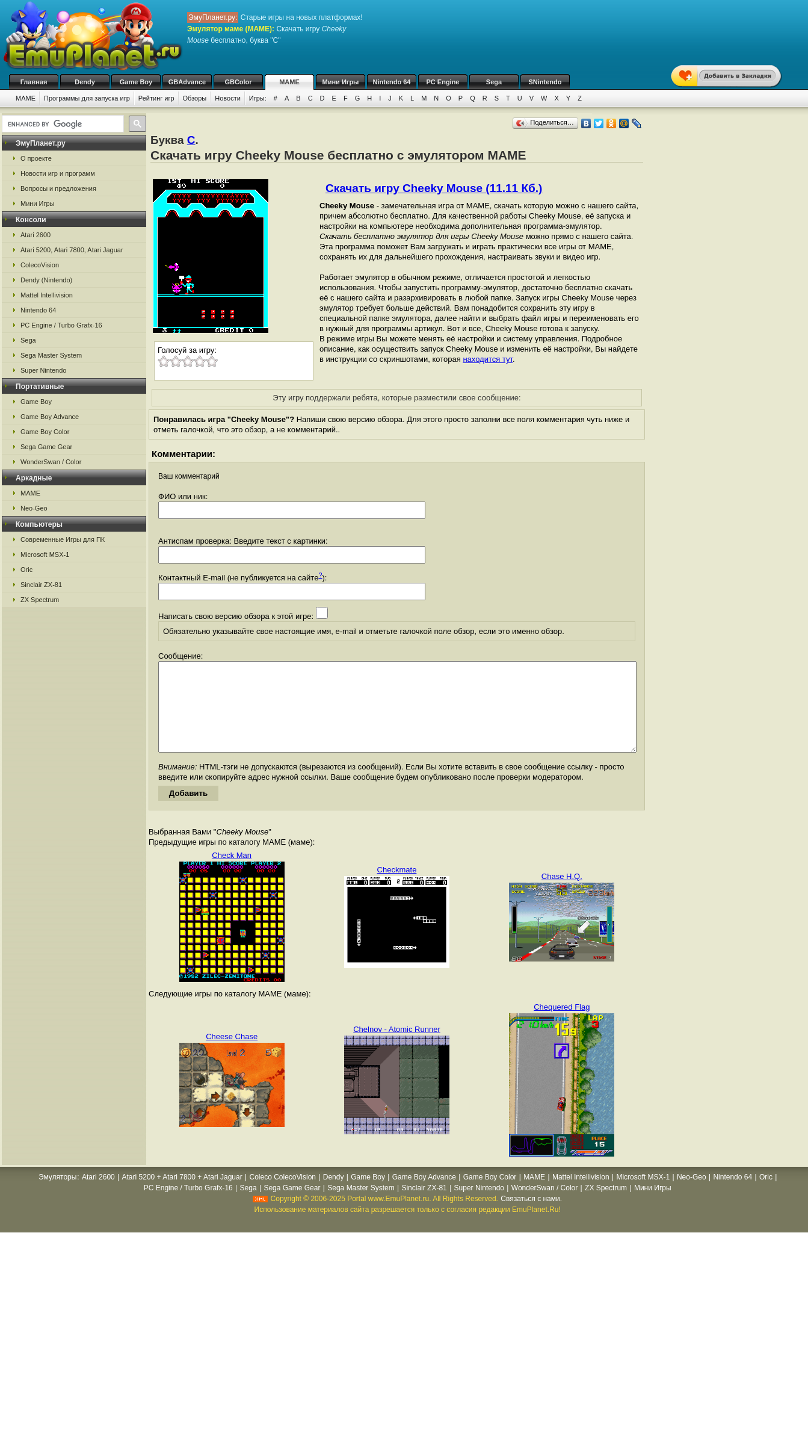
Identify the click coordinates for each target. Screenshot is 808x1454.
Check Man (231, 873)
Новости (228, 98)
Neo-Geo (34, 508)
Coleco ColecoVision (282, 1195)
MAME (289, 81)
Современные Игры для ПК (62, 539)
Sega (494, 81)
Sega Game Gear (46, 446)
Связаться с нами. (531, 1217)
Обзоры (195, 98)
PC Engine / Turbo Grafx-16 (61, 325)
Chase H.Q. (561, 894)
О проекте (36, 158)
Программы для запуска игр (87, 98)
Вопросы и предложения (58, 188)
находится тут (488, 359)
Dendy (85, 81)
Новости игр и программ (57, 173)
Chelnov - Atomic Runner (396, 1047)
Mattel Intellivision (46, 295)
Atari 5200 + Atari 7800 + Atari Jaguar (182, 1195)
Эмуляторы (57, 1195)
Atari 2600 (35, 234)
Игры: (258, 98)
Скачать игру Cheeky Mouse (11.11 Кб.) (433, 188)
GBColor (237, 81)
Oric (26, 569)
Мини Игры (340, 81)
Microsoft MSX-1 (44, 554)
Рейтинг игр (156, 98)
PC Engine (442, 81)
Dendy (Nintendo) (46, 280)
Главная (34, 81)
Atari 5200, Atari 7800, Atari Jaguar (71, 249)
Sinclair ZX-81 (41, 584)
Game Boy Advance (49, 416)
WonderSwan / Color (50, 461)
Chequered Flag (562, 1025)
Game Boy (136, 81)
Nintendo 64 (392, 81)
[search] (62, 124)
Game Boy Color (44, 431)
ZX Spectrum (39, 599)
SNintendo (545, 81)
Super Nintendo (43, 370)
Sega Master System (51, 355)
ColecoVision (39, 265)
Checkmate (397, 887)
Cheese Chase (232, 1054)
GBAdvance (187, 81)
